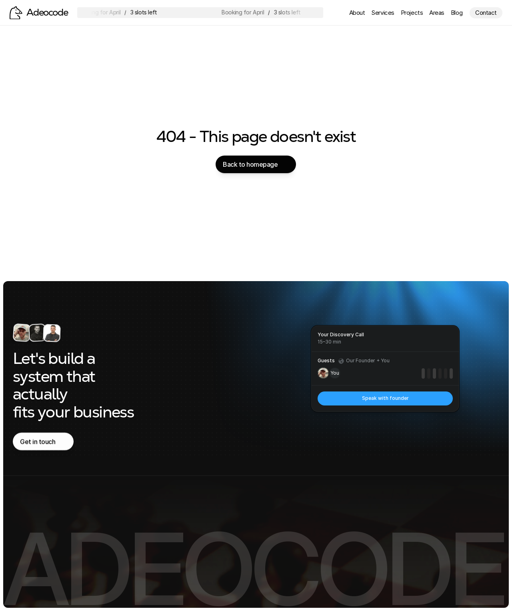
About (357, 12)
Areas (436, 12)
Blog (456, 12)
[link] (385, 398)
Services (382, 12)
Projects (412, 12)
